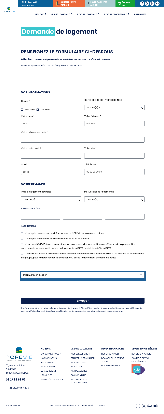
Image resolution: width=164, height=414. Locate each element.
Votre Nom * (27, 115)
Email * (24, 164)
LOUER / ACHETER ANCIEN (97, 3)
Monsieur (45, 109)
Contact (32, 2)
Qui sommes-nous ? (51, 354)
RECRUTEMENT (47, 362)
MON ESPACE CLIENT (80, 354)
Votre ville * (90, 148)
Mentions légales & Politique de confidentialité (71, 405)
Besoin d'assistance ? (52, 379)
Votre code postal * (31, 148)
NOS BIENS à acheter (142, 354)
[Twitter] (147, 3)
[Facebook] (142, 3)
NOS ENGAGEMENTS (110, 365)
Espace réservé (48, 371)
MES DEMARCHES (79, 371)
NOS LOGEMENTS (49, 358)
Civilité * (25, 100)
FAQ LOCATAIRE (78, 375)
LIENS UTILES (46, 375)
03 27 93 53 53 (16, 379)
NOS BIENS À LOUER (110, 354)
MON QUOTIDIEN (78, 362)
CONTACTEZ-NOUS (19, 388)
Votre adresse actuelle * (34, 132)
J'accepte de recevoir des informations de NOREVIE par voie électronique (64, 233)
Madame (30, 109)
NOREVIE (46, 348)
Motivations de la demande (99, 191)
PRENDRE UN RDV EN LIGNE (83, 358)
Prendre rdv (124, 3)
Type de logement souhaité (36, 191)
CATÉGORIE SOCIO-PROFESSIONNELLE (103, 99)
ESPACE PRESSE (48, 366)
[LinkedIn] (152, 3)
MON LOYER (76, 366)
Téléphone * (90, 164)
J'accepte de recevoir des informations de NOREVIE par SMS (57, 238)
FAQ (24, 2)
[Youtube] (157, 3)
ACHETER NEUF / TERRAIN (66, 4)
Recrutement (28, 5)
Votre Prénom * (92, 115)
